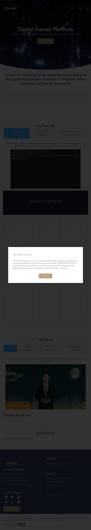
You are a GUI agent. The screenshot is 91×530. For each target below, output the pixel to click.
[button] (45, 276)
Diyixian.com (35, 261)
